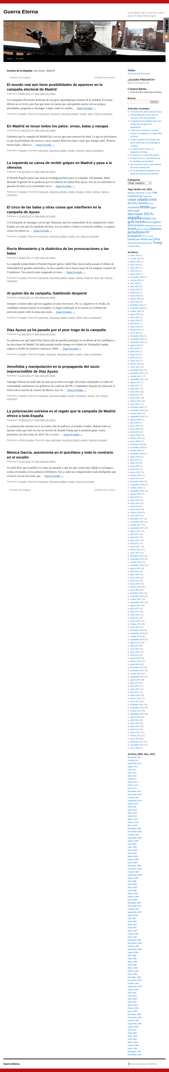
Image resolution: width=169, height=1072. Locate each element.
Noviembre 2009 (135, 831)
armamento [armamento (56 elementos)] (140, 193)
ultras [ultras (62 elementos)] (137, 246)
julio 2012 (134, 720)
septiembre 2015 (137, 602)
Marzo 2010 (133, 819)
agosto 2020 (135, 419)
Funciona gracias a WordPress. (144, 1064)
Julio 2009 (132, 844)
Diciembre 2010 (134, 791)
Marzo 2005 (133, 1005)
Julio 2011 (132, 769)
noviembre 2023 (137, 308)
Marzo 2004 (133, 1042)
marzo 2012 (135, 732)
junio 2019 (134, 463)
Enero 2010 (132, 825)
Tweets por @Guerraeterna (139, 73)
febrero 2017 (135, 549)
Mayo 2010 (132, 813)
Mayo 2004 (132, 1036)
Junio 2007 (132, 921)
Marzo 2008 (133, 893)
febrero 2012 (135, 735)
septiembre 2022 (137, 342)
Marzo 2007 (133, 931)
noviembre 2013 (137, 670)
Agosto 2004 (133, 1027)
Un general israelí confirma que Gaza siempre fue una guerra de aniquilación (145, 124)
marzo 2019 (135, 472)
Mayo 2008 (132, 887)
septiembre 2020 (137, 416)
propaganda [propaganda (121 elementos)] (135, 235)
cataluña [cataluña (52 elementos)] (148, 193)
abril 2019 (134, 469)
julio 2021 (134, 385)
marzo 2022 (135, 361)
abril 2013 (134, 692)
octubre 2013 (135, 673)
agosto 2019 (135, 457)
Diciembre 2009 (134, 828)
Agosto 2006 (133, 952)
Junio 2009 (132, 847)
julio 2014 (134, 646)
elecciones (55, 114)
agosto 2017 (135, 531)
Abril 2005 (132, 1002)
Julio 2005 (132, 992)
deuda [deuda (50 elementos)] (151, 203)
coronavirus (44, 114)
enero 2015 (135, 627)
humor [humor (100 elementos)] (140, 225)
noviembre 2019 (137, 447)
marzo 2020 (135, 435)
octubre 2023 (135, 311)
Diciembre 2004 (134, 1014)
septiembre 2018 (137, 491)
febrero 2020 (135, 438)
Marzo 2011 (133, 782)
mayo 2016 (135, 577)
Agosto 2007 (133, 915)
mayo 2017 (135, 540)
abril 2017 (134, 543)
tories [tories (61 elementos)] (150, 243)
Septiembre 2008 (135, 875)
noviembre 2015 (137, 596)
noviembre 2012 (137, 707)
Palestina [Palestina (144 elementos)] (156, 228)
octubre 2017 (135, 525)
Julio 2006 (132, 955)
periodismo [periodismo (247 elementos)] (136, 232)
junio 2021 (134, 388)
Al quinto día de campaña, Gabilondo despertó (47, 293)
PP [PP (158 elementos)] (147, 232)
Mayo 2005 (132, 999)
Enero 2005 (132, 1011)
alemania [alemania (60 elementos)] (131, 193)
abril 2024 (134, 292)
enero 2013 (135, 701)
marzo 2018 (135, 509)
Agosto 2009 (133, 841)
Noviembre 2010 (135, 794)
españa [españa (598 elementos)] (134, 217)
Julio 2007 (132, 918)
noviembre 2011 (137, 745)
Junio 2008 (132, 884)
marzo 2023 (135, 326)
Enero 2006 (132, 974)
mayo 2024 (135, 289)
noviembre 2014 (137, 633)
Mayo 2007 (132, 924)
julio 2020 (134, 422)
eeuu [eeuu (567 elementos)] (144, 206)
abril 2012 (134, 729)
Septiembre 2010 (135, 800)
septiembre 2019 (137, 453)
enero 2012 (135, 738)
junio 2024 (134, 286)
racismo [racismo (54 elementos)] (150, 236)
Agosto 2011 (133, 766)
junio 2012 (134, 723)
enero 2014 (135, 664)
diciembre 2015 (136, 593)
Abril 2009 (132, 853)
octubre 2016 (135, 562)
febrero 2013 (135, 698)
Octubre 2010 (133, 797)
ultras (96, 278)
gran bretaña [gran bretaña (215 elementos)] (137, 222)
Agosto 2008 (133, 878)
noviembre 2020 (137, 410)
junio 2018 (134, 500)
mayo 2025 (135, 268)
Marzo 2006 (133, 968)
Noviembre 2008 (135, 869)
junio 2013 (134, 686)
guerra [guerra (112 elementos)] (157, 222)
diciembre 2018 (136, 481)
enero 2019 (135, 478)
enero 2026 (135, 255)
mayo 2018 (135, 503)
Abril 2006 (132, 965)
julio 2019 (134, 460)
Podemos (88, 278)
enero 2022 (135, 367)
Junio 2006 (132, 958)
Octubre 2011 (133, 760)
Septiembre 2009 (135, 838)
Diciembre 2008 (134, 865)
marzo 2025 (135, 274)
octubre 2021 (135, 376)
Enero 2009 (132, 862)
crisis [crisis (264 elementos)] (152, 199)
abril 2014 (134, 655)
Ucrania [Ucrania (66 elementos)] (131, 246)
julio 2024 (134, 283)
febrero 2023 (135, 330)
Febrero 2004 (133, 1045)
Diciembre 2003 (134, 1051)
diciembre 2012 (136, 704)
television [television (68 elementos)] (132, 243)
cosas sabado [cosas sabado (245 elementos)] (138, 199)
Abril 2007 (132, 927)
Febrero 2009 (133, 859)
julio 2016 (134, 571)
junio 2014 (134, 649)
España (23, 114)
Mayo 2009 (132, 850)
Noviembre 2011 (135, 757)
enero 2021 (135, 404)
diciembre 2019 (136, 444)
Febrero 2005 (133, 1008)
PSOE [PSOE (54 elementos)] (144, 236)
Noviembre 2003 (135, 1054)
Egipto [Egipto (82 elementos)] (153, 207)
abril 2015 (134, 618)
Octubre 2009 (133, 834)
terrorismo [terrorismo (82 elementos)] (142, 242)
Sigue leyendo (86, 108)
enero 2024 (135, 302)
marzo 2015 (135, 621)
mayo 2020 (135, 429)
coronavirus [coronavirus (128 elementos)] (135, 196)
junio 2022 (134, 351)
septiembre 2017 (137, 528)
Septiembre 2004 (135, 1023)
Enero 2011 (132, 788)
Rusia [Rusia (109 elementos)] (144, 239)
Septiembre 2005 (135, 986)
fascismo (80, 192)
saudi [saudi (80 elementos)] (150, 239)
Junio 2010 (132, 810)
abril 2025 (134, 271)
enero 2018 (135, 515)
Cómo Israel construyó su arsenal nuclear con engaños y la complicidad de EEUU (146, 133)
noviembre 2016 (137, 559)
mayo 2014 (135, 652)
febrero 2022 (135, 364)
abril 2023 (134, 323)
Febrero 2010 (133, 822)
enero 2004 (135, 748)
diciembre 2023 (136, 305)
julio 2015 (134, 608)
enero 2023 (135, 333)
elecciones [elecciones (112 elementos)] (134, 210)
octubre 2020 (135, 413)
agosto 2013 (135, 680)
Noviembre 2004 (135, 1017)
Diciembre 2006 (134, 940)
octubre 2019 (135, 450)
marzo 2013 (135, 695)
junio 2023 (134, 317)
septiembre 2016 (137, 565)
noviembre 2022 (137, 339)
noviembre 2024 (137, 277)
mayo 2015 (135, 615)
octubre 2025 (135, 258)
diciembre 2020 (136, 407)
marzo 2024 (135, 295)
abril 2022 (134, 357)
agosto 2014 (135, 642)
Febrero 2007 (133, 934)
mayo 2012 (135, 726)
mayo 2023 (135, 320)
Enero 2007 (132, 937)
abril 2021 (134, 395)
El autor (20, 58)
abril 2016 (134, 580)
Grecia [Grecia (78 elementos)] (150, 222)
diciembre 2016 (136, 556)
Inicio (9, 58)
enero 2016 (135, 590)
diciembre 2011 (136, 742)
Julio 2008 (132, 881)
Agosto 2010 (133, 803)
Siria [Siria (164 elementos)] (157, 239)
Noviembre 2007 (135, 906)
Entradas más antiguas (19, 77)
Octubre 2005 (133, 983)
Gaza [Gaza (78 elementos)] (153, 218)
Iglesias (79, 278)
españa (83, 114)
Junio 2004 (132, 1033)
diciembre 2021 (136, 370)
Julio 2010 (132, 807)
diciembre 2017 (136, 518)
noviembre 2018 (137, 484)
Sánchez (96, 192)
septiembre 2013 (137, 676)
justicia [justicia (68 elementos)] (140, 229)
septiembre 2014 (137, 639)
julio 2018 (134, 497)
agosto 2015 (135, 605)
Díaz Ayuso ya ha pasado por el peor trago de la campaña (56, 330)
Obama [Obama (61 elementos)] (146, 229)
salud (90, 114)
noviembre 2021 (137, 373)
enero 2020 (135, 441)
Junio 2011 (132, 773)
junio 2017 (134, 537)
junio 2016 (134, 574)
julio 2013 (134, 683)
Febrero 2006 (133, 971)
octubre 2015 (135, 599)
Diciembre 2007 (134, 903)
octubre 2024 (135, 280)
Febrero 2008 (133, 896)
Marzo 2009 (133, 856)
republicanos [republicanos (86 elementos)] (134, 239)
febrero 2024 (135, 299)
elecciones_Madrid (70, 114)
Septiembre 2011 (135, 763)
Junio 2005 (132, 996)
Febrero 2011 (133, 785)
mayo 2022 (135, 354)
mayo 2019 (135, 466)
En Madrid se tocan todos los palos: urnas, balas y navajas (57, 126)
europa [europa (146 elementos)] (146, 218)
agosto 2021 (135, 382)
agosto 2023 (135, 314)
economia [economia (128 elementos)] (134, 207)
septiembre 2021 (137, 379)
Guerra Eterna (20, 11)
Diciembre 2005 (134, 977)
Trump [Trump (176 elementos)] (157, 242)
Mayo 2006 (132, 961)
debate (42, 354)
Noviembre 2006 (135, 943)
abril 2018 (134, 506)
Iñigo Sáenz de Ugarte (45, 94)
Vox (77, 236)
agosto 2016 (135, 568)
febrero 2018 (135, 512)
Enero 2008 (132, 900)
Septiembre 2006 (135, 949)
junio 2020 (134, 426)
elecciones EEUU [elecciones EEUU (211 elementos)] (141, 214)
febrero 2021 (135, 401)
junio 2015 (134, 611)
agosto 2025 (135, 261)
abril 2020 (134, 432)
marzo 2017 (135, 546)
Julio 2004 (132, 1030)
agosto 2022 (135, 345)
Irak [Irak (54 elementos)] (156, 225)
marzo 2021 (135, 398)
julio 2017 (134, 534)
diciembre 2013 (136, 667)
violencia (80, 150)
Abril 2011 (132, 779)
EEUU (22, 440)
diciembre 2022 (136, 336)
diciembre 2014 (136, 630)
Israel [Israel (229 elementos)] (132, 228)
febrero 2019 (135, 475)
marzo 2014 (135, 658)
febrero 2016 (135, 587)
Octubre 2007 (133, 909)
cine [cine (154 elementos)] (154, 192)
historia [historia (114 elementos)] (132, 225)
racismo (91, 396)
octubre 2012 (135, 711)
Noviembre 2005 (135, 980)
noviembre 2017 (137, 522)
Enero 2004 (132, 1048)
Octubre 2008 (133, 872)
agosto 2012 (135, 717)
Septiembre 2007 (135, 912)
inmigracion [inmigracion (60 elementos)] (149, 225)
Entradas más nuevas (106, 77)
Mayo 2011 (132, 776)
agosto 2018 (135, 494)
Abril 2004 (132, 1039)
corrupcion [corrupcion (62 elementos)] (147, 196)
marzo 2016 (135, 584)
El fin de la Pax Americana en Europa (146, 92)
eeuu (48, 440)
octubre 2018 (135, 488)
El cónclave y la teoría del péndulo (144, 155)
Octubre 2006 (133, 946)
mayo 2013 (135, 689)
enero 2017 (135, 553)
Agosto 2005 (133, 989)
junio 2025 (134, 264)
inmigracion (81, 396)
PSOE (88, 192)
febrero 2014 (135, 661)
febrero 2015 (135, 624)
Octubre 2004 (133, 1020)
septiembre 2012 (137, 714)
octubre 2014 (135, 636)
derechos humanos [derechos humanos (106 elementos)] (138, 203)
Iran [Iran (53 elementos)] (160, 225)
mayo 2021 (135, 391)
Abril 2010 (132, 816)
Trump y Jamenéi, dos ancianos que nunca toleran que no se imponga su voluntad (145, 142)
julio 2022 (134, 348)
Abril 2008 (132, 890)
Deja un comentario (103, 114)
